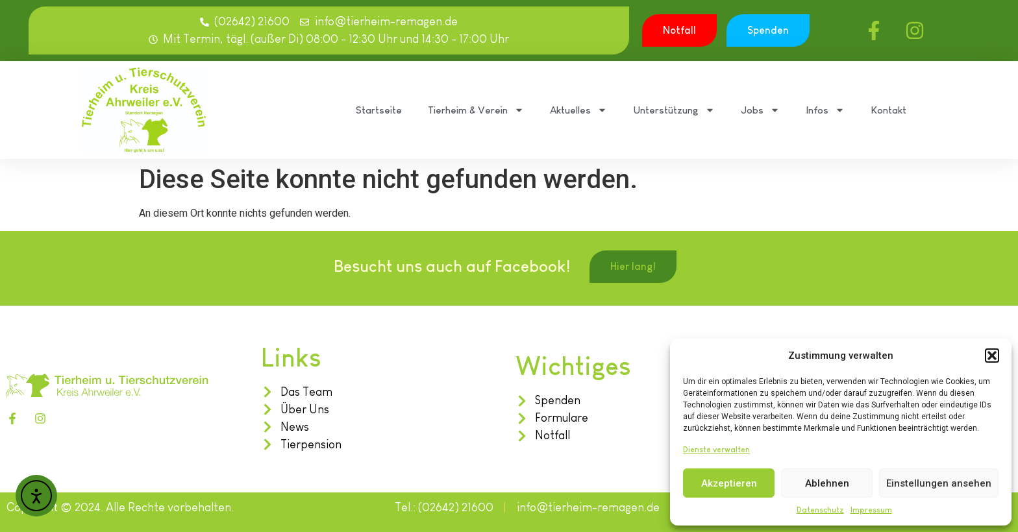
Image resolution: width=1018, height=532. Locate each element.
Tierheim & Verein (476, 110)
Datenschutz (820, 509)
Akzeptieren (729, 483)
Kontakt (888, 109)
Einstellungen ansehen (938, 483)
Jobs (760, 110)
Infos (825, 110)
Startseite (379, 109)
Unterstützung (674, 110)
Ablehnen (827, 483)
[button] (992, 355)
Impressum (871, 509)
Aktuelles (578, 110)
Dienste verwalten (716, 449)
